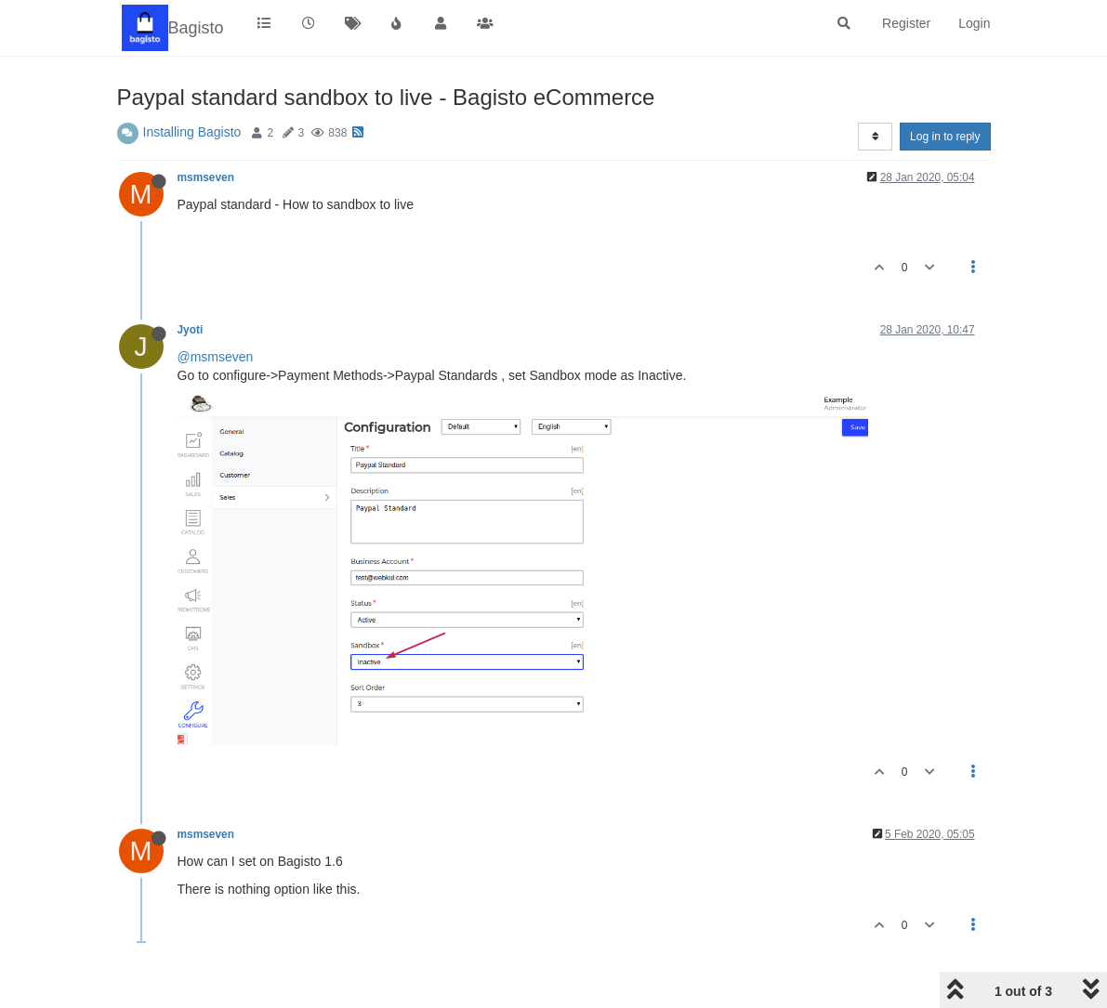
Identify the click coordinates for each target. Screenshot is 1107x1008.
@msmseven (216, 356)
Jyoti (191, 329)
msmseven (206, 177)
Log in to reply (945, 136)
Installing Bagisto (192, 131)
